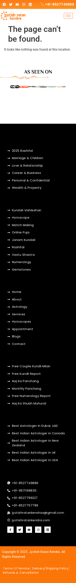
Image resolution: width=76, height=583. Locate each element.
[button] (14, 86)
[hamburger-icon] (68, 16)
